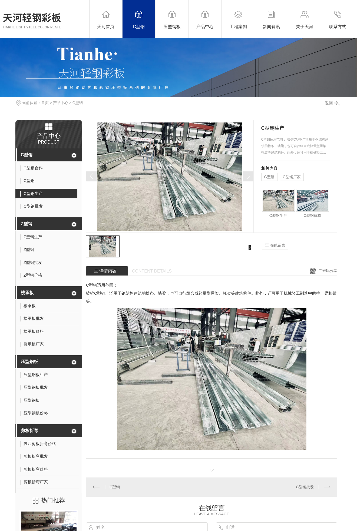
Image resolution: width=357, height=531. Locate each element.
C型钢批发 (305, 487)
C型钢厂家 (292, 177)
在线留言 (275, 245)
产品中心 (60, 103)
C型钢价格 (312, 215)
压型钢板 (29, 361)
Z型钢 (26, 223)
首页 (45, 103)
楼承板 (27, 292)
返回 (332, 103)
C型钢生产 (278, 215)
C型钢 (77, 103)
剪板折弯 (29, 430)
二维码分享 (327, 270)
